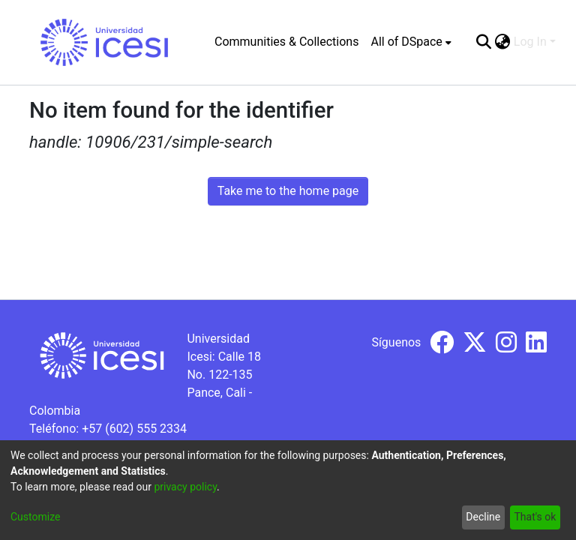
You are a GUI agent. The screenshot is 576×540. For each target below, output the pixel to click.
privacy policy (185, 487)
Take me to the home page (288, 191)
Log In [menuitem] (530, 41)
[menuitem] (410, 42)
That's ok (535, 517)
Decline (483, 517)
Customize (35, 517)
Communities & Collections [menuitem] (286, 41)
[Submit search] (484, 42)
